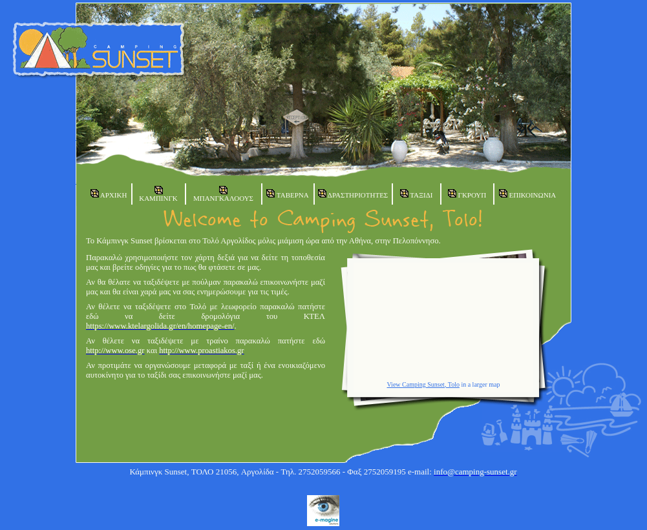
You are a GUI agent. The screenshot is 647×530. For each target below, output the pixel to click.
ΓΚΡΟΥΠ (467, 194)
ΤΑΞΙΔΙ (416, 194)
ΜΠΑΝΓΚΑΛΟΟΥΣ (223, 194)
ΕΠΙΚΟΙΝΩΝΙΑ (528, 194)
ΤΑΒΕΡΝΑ (287, 194)
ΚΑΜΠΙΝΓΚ (158, 194)
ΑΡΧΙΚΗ (108, 194)
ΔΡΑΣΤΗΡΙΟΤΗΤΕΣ (353, 194)
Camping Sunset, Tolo (431, 384)
